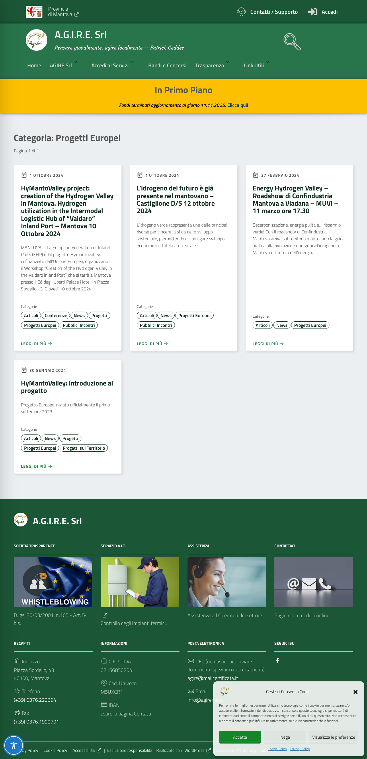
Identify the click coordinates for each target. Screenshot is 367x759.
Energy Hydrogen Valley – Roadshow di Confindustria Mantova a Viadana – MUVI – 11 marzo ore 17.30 (295, 199)
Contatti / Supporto (274, 11)
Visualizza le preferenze (333, 737)
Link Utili (259, 65)
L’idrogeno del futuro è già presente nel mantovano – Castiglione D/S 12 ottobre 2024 (176, 199)
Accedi (330, 11)
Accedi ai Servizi (115, 65)
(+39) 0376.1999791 (36, 721)
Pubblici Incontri (79, 325)
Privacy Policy (300, 749)
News (79, 315)
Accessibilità (87, 750)
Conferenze (56, 315)
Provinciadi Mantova (63, 11)
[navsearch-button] (289, 39)
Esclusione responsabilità (129, 750)
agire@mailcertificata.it (213, 678)
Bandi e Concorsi (167, 65)
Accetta (240, 737)
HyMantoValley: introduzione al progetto (67, 387)
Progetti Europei (40, 325)
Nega (285, 737)
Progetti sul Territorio (84, 448)
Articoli (31, 315)
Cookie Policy (277, 749)
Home (34, 65)
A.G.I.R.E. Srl (57, 521)
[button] (355, 691)
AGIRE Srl (66, 65)
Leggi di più (37, 344)
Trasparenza (215, 65)
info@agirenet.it (205, 700)
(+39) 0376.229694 (35, 700)
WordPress (198, 750)
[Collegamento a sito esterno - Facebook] (277, 660)
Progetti (99, 315)
